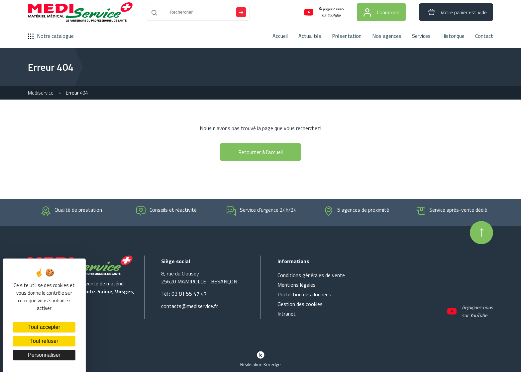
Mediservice (40, 93)
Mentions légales (296, 285)
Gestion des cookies (300, 304)
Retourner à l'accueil (260, 152)
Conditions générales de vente (311, 275)
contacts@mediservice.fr (189, 306)
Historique (453, 36)
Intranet (286, 314)
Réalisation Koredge (260, 358)
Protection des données (304, 294)
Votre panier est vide (456, 12)
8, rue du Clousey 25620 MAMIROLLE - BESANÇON (199, 277)
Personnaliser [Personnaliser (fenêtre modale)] (44, 355)
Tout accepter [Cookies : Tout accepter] (44, 327)
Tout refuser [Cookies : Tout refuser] (44, 341)
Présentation (347, 36)
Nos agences (386, 36)
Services (421, 36)
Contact (484, 36)
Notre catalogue (51, 36)
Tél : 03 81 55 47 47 (184, 294)
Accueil (280, 36)
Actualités (309, 36)
